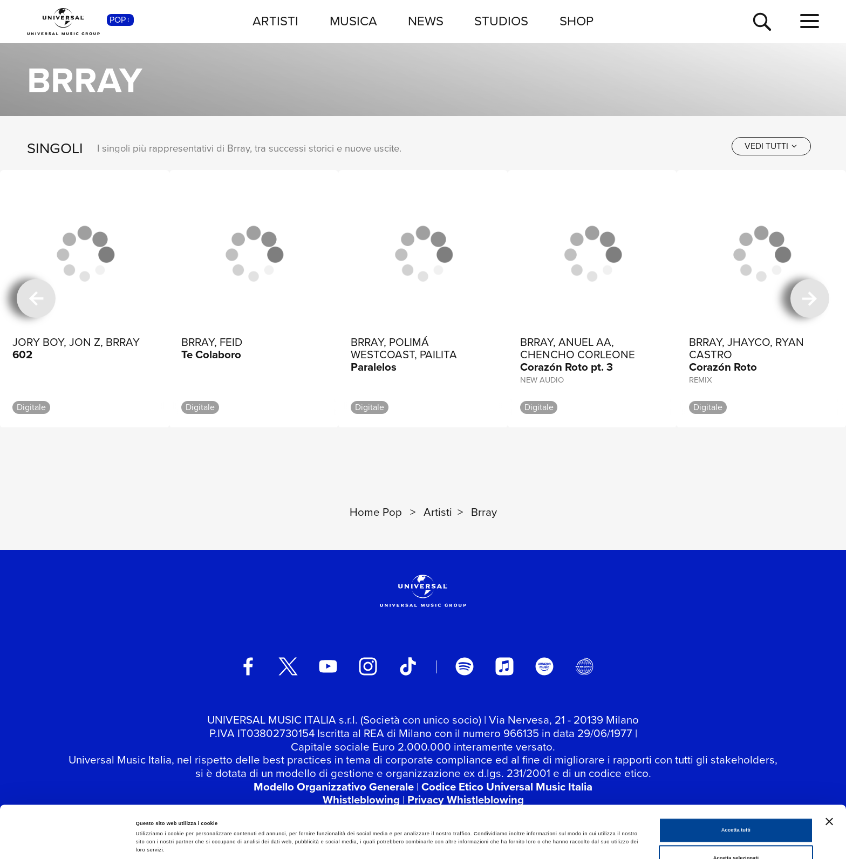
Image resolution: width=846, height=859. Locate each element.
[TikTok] (408, 666)
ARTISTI (275, 21)
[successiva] (809, 298)
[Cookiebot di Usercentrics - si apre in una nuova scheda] (70, 841)
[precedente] (36, 298)
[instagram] (368, 666)
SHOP (576, 21)
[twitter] (288, 666)
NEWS (426, 21)
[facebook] (248, 666)
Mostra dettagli (449, 826)
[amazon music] (544, 666)
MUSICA (353, 21)
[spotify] (464, 666)
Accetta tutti (736, 778)
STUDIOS (501, 21)
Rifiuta (735, 833)
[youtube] (328, 666)
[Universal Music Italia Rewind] (584, 666)
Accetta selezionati (736, 805)
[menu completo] (809, 21)
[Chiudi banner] (829, 769)
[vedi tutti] (771, 146)
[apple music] (504, 666)
